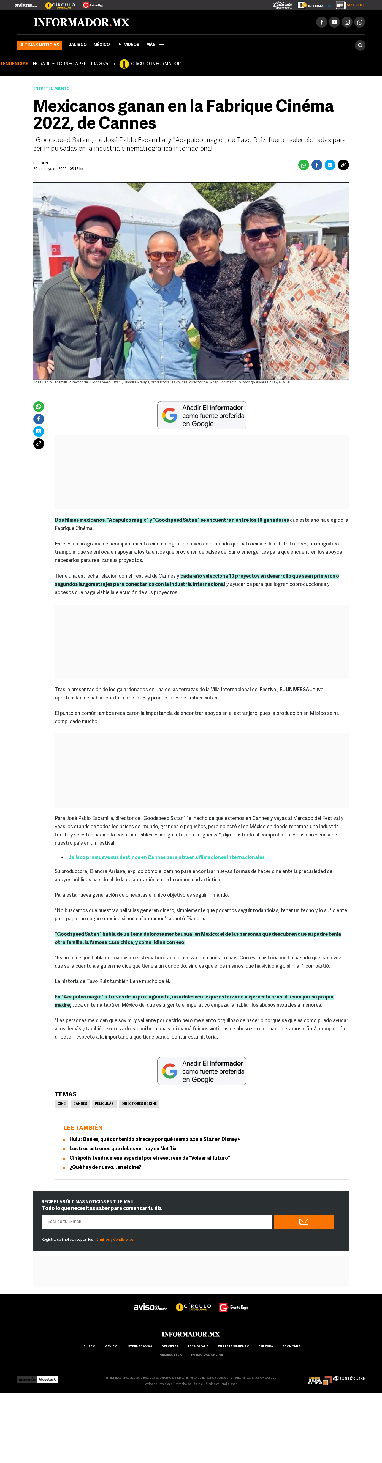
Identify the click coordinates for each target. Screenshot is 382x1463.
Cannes (80, 1104)
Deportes (170, 1347)
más (155, 45)
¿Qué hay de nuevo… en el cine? (105, 1168)
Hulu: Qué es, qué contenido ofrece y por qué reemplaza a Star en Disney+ (154, 1140)
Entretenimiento (51, 89)
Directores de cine (139, 1104)
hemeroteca (170, 1355)
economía (291, 1347)
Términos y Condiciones (114, 1240)
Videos (128, 44)
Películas (104, 1104)
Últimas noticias (39, 45)
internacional (139, 1347)
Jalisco (78, 45)
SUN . (45, 164)
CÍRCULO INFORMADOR (156, 64)
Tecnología (198, 1347)
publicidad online (207, 1355)
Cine (62, 1104)
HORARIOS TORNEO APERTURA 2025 (70, 64)
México (102, 45)
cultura (265, 1347)
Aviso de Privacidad (159, 1384)
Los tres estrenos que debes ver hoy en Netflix (123, 1149)
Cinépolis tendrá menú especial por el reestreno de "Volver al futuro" (149, 1158)
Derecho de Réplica (188, 1384)
